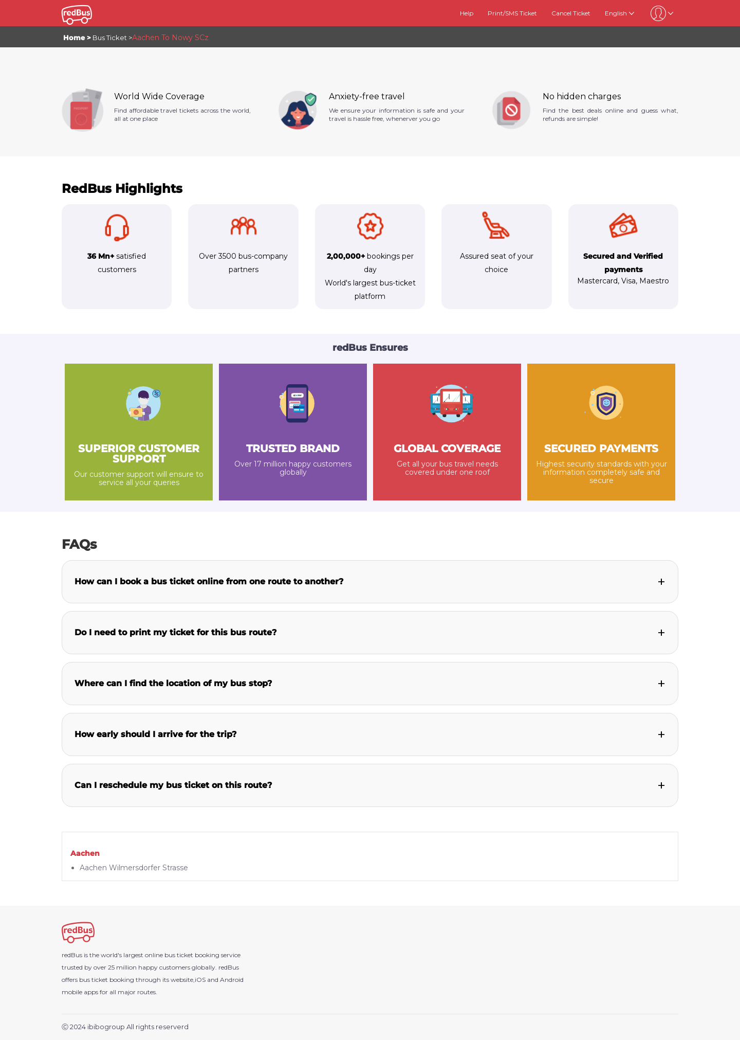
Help (466, 13)
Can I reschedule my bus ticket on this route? (173, 785)
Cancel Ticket (570, 13)
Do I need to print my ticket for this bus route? (175, 632)
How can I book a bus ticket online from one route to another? (209, 581)
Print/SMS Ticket (512, 13)
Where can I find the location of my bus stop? (173, 683)
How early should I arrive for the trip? (155, 734)
